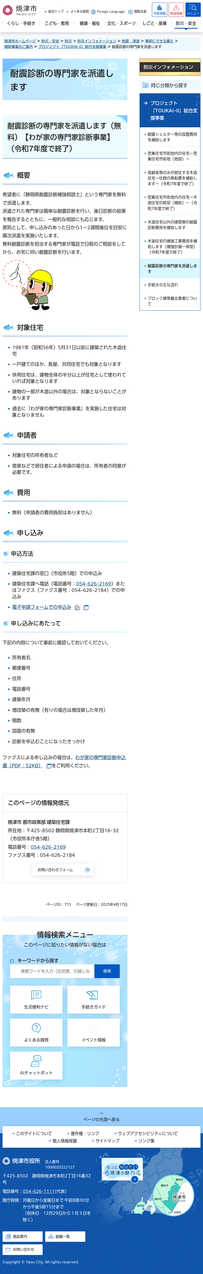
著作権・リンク (85, 1133)
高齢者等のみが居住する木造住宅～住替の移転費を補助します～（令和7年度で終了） (172, 184)
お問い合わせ (23, 1249)
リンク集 (146, 1141)
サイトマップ (108, 1141)
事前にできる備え (159, 41)
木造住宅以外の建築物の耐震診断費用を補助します (172, 236)
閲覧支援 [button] (140, 11)
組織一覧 (63, 1236)
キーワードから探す (38, 960)
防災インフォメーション (96, 41)
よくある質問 (80, 11)
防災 (68, 41)
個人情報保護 (65, 1141)
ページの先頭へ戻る (101, 1120)
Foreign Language (111, 11)
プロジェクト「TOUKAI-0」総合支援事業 (72, 46)
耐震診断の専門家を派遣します (172, 282)
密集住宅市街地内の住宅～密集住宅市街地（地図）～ (172, 158)
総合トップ (56, 11)
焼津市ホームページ (20, 41)
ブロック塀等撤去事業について (172, 316)
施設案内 (20, 1236)
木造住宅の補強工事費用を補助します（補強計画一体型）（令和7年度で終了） (172, 259)
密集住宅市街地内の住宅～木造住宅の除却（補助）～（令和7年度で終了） (172, 213)
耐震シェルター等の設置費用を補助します (172, 138)
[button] (176, 10)
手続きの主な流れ (164, 299)
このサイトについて (34, 1133)
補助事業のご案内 (18, 46)
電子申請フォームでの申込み (50, 607)
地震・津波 (131, 41)
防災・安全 (50, 41)
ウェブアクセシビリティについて (148, 1133)
